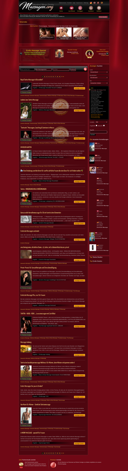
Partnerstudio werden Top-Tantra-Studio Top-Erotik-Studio (62, 26)
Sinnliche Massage (96, 94)
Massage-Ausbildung (97, 108)
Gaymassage (94, 107)
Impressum (79, 3)
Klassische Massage (96, 92)
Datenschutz (62, 3)
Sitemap (86, 3)
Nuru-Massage (95, 100)
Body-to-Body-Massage (97, 101)
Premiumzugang (43, 26)
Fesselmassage (95, 117)
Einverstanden (103, 17)
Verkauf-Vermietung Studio (98, 111)
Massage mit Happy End (98, 90)
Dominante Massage (97, 114)
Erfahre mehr (75, 53)
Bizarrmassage (95, 116)
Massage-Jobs (95, 109)
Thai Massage (95, 104)
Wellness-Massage (96, 97)
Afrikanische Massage (97, 105)
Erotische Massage (96, 91)
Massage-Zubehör (96, 112)
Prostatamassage (96, 102)
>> (63, 76)
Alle (92, 88)
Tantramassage (95, 95)
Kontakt (69, 3)
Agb (74, 3)
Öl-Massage (94, 98)
